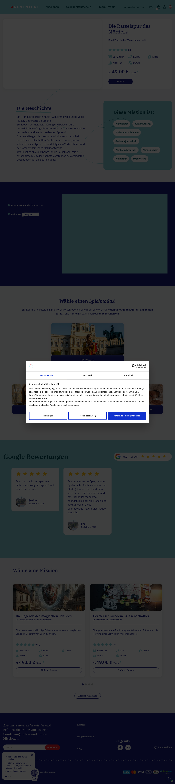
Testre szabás (87, 416)
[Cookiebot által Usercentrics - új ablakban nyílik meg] (134, 366)
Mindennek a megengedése (126, 416)
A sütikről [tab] (128, 375)
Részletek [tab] (87, 375)
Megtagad (48, 416)
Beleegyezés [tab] (46, 375)
